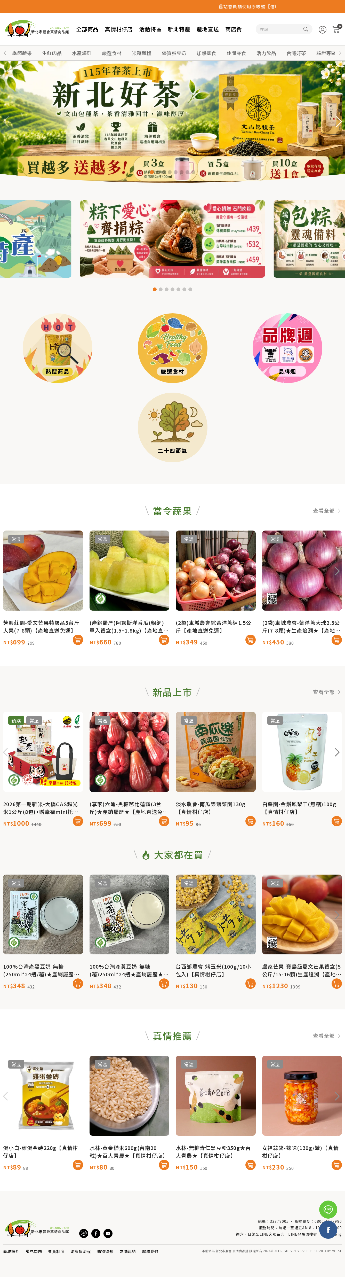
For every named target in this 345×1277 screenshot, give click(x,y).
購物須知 (105, 1251)
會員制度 (56, 1251)
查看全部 (327, 536)
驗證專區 (326, 52)
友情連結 (128, 1251)
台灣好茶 (296, 52)
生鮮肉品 (52, 52)
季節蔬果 (22, 52)
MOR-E (337, 1251)
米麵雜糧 (141, 52)
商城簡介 (11, 1251)
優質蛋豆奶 (174, 52)
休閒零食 (236, 52)
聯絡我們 (150, 1251)
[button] (340, 52)
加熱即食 (206, 52)
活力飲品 (266, 52)
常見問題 (34, 1251)
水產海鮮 (82, 52)
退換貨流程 (81, 1251)
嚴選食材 (112, 52)
